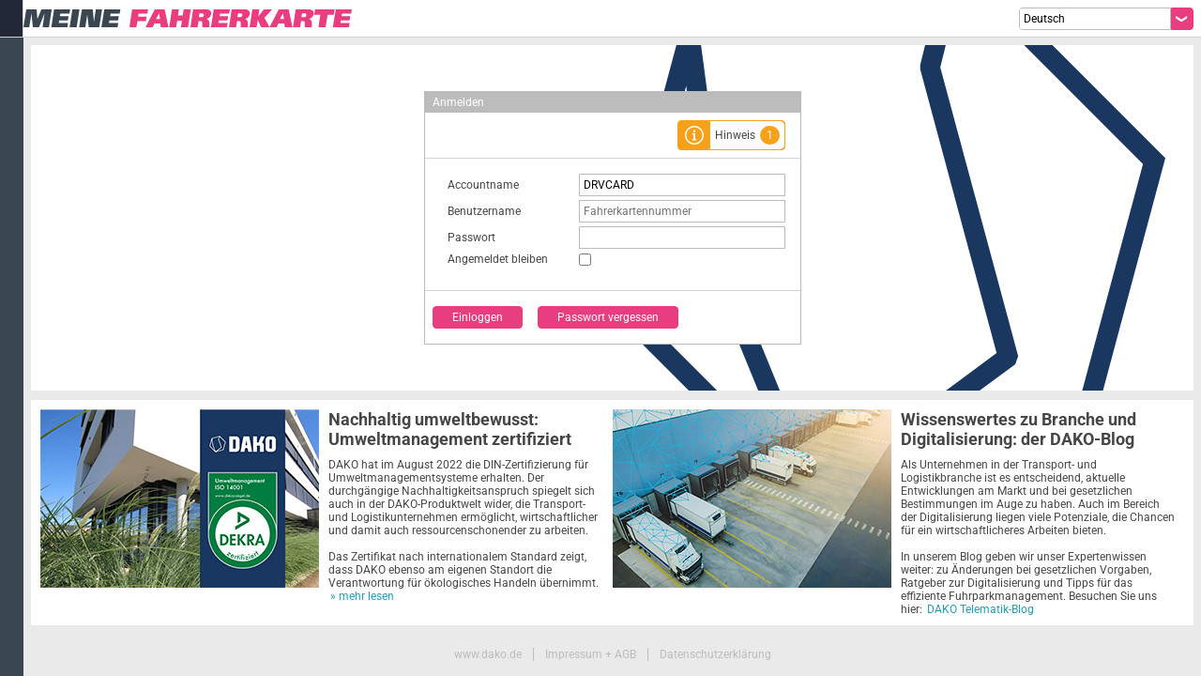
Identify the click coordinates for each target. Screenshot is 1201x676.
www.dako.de (488, 654)
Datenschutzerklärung (715, 654)
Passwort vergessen (608, 317)
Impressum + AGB (590, 654)
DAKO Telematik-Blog (980, 609)
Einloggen (477, 317)
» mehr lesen (362, 596)
